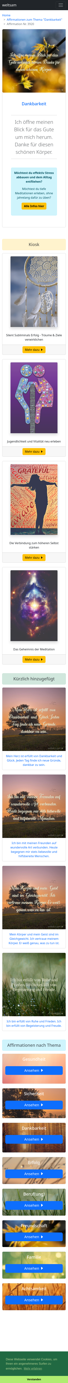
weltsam (9, 5)
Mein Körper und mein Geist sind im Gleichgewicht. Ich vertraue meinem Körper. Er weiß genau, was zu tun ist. (34, 938)
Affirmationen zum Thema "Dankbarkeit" (34, 20)
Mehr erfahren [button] (33, 1368)
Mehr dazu (34, 350)
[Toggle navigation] (61, 5)
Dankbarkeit (34, 104)
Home (6, 15)
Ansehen (34, 1070)
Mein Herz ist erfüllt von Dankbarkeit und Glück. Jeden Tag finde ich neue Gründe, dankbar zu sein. (34, 760)
